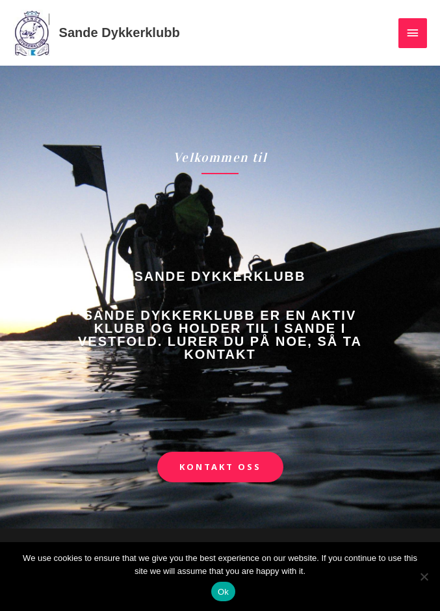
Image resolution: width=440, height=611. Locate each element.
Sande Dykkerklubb (119, 32)
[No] (423, 576)
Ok (223, 592)
